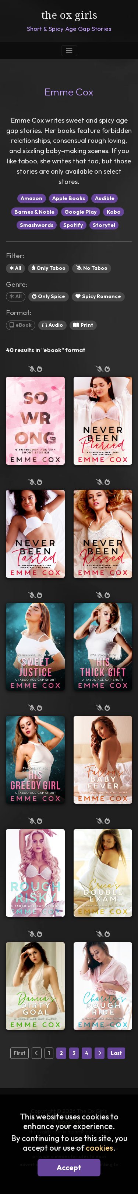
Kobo (114, 212)
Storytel (104, 225)
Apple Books (68, 198)
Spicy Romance (98, 296)
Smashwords (36, 225)
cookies (99, 1148)
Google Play (80, 212)
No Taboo (91, 268)
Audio (52, 325)
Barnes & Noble (34, 212)
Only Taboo (49, 268)
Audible (104, 198)
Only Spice (48, 296)
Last (116, 1053)
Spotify (73, 225)
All (15, 268)
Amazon (31, 198)
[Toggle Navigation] (69, 50)
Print (83, 325)
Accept (69, 1167)
